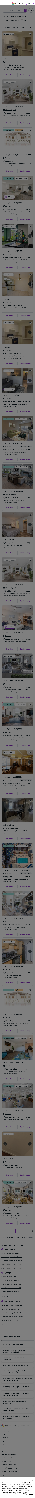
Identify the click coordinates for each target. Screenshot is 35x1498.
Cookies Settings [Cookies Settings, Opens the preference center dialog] (17, 1494)
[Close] (33, 1475)
